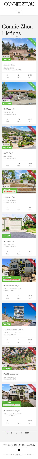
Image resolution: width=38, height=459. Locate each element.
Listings (22, 444)
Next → (28, 433)
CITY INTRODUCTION (28, 445)
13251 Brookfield (9, 65)
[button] (19, 12)
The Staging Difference (11, 445)
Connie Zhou (19, 4)
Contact (24, 447)
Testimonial (30, 444)
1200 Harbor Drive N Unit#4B (13, 330)
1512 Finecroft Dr (9, 197)
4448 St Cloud (8, 153)
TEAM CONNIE (12, 444)
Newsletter (15, 447)
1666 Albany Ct (9, 241)
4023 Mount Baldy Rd (11, 374)
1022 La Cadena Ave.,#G (12, 411)
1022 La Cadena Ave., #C (12, 286)
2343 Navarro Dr (9, 109)
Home (5, 444)
